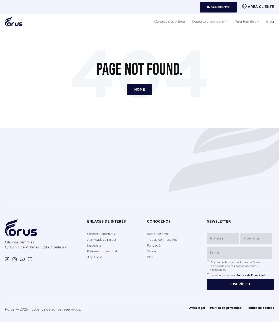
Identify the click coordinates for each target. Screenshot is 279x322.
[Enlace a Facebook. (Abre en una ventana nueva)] (7, 259)
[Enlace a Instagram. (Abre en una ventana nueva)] (15, 259)
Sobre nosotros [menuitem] (158, 234)
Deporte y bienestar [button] (210, 21)
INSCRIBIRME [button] (218, 7)
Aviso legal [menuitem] (197, 308)
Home (139, 89)
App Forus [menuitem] (94, 257)
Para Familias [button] (247, 21)
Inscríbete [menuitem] (94, 245)
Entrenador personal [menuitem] (102, 251)
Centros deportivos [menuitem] (101, 234)
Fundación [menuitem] (154, 245)
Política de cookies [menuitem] (260, 308)
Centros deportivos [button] (170, 22)
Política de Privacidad (250, 275)
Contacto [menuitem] (154, 251)
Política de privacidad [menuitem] (225, 308)
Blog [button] (270, 22)
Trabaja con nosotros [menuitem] (162, 239)
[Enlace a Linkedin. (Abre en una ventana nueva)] (30, 259)
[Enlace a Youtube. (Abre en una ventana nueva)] (22, 259)
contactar (23, 184)
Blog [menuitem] (150, 257)
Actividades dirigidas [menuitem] (102, 239)
